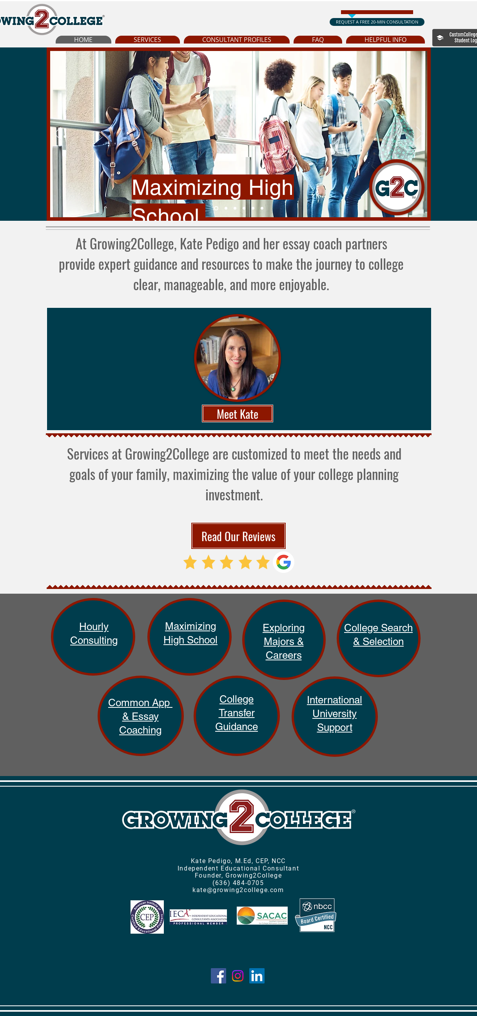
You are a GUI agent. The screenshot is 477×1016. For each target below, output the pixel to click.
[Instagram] (237, 975)
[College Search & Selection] (235, 208)
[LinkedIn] (257, 975)
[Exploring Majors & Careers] (226, 208)
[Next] (419, 134)
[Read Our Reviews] (238, 535)
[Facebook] (218, 975)
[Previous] (57, 134)
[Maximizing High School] (216, 208)
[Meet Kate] (237, 413)
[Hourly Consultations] (253, 208)
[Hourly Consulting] (262, 208)
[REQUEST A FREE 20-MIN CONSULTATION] (377, 22)
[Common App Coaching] (244, 208)
